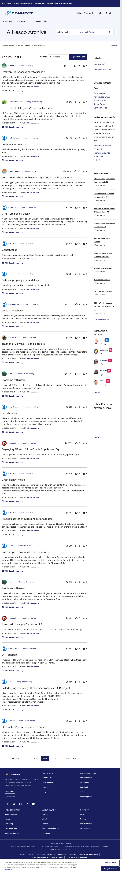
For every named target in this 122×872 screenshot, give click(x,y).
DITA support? (10, 654)
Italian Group (100, 104)
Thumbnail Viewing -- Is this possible (23, 343)
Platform (19, 46)
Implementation (11, 814)
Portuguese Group (102, 96)
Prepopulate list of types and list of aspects (27, 518)
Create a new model (13, 479)
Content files (9, 249)
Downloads (84, 787)
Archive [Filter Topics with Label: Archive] (96, 64)
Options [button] (114, 46)
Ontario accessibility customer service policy (47, 857)
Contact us (10, 791)
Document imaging (12, 833)
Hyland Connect (8, 46)
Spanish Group (100, 100)
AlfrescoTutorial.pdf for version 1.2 (22, 624)
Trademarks (72, 854)
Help (100, 13)
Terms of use (40, 854)
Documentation (86, 824)
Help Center (99, 160)
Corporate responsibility (51, 828)
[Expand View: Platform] (26, 21)
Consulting (9, 824)
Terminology (84, 782)
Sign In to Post (78, 56)
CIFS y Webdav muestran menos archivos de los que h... (104, 306)
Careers (45, 814)
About (44, 819)
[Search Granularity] (66, 32)
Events (82, 814)
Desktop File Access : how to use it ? (23, 72)
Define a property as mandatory (20, 280)
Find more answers (101, 319)
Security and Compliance (56, 854)
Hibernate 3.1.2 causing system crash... (24, 727)
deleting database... (13, 310)
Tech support (85, 828)
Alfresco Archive (33, 87)
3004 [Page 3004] (67, 758)
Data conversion (11, 828)
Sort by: (43, 56)
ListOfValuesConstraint (103, 291)
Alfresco (28, 46)
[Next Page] (77, 759)
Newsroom (46, 833)
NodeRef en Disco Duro (103, 268)
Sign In (109, 13)
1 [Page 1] (23, 758)
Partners (45, 824)
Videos (82, 792)
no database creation (14, 144)
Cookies (30, 854)
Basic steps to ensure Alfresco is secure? (25, 552)
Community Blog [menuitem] (40, 21)
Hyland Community (86, 13)
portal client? (9, 413)
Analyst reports (48, 782)
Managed (8, 819)
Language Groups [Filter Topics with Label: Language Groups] (100, 69)
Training (83, 819)
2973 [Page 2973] (35, 758)
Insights (45, 787)
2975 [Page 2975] (54, 758)
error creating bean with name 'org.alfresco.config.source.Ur (37, 177)
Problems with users (13, 380)
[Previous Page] (13, 759)
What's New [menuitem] (7, 21)
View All (97, 437)
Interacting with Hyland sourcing (77, 857)
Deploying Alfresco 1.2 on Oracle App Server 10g (30, 449)
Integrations (46, 792)
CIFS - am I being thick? (16, 213)
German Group (100, 107)
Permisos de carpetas (102, 280)
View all (97, 392)
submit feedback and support (60, 3)
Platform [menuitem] (21, 21)
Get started (39, 3)
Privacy (22, 854)
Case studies (47, 778)
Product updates (86, 796)
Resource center (86, 778)
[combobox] (95, 32)
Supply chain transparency (88, 854)
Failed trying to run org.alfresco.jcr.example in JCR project (36, 688)
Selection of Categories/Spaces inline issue (27, 108)
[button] (97, 414)
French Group (100, 93)
